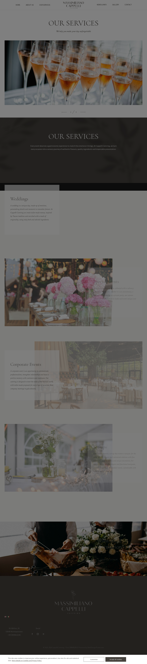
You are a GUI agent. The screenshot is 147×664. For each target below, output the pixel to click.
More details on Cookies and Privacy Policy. (27, 661)
